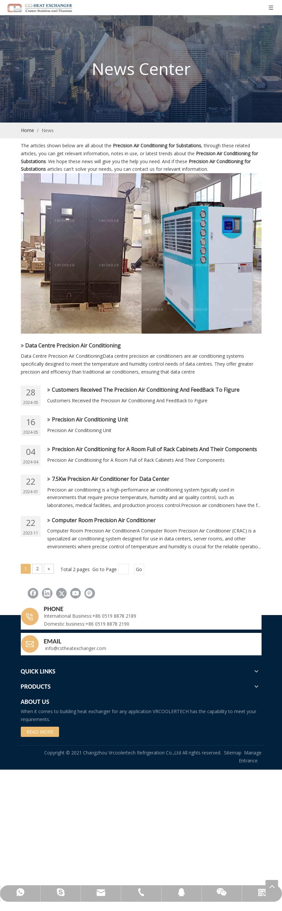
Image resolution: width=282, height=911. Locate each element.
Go (139, 569)
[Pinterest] (89, 593)
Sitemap (232, 752)
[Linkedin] (47, 593)
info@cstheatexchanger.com (75, 648)
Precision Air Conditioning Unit (90, 419)
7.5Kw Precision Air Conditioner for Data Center (110, 479)
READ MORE (39, 732)
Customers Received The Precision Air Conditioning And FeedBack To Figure (145, 389)
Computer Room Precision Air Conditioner (104, 520)
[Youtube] (75, 593)
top (272, 886)
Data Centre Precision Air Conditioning (73, 345)
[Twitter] (61, 593)
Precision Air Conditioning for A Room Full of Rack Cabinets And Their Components (154, 449)
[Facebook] (33, 593)
